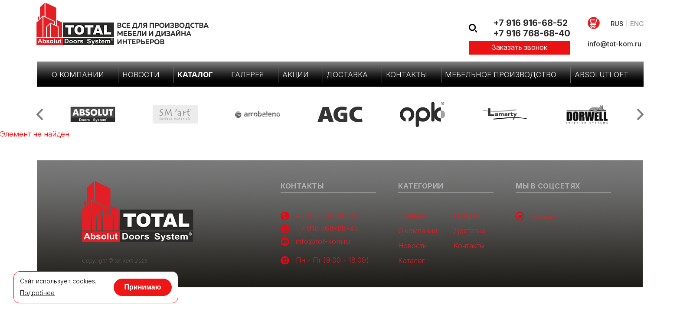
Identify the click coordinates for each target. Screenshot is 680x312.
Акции (295, 74)
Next (640, 114)
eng (637, 24)
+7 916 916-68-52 (530, 23)
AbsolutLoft (601, 74)
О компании (78, 74)
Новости (141, 74)
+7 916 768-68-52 (327, 216)
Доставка (347, 74)
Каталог (195, 74)
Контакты (406, 74)
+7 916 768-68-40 (531, 33)
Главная (411, 216)
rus (617, 24)
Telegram (537, 216)
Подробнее (37, 292)
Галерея (247, 74)
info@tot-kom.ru (614, 43)
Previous (39, 114)
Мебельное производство (500, 74)
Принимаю (142, 287)
